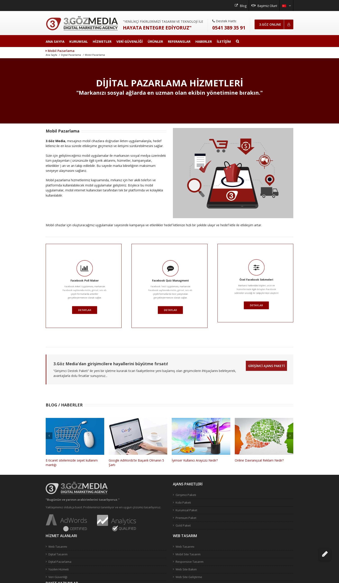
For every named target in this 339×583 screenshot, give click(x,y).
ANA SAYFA (55, 41)
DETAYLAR (57, 288)
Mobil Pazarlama (95, 55)
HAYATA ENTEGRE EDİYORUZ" (157, 28)
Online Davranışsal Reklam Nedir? (259, 460)
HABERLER (203, 41)
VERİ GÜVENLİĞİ (129, 41)
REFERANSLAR (179, 41)
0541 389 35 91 (228, 28)
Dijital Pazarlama (71, 55)
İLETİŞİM (224, 41)
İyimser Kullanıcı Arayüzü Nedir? (195, 460)
